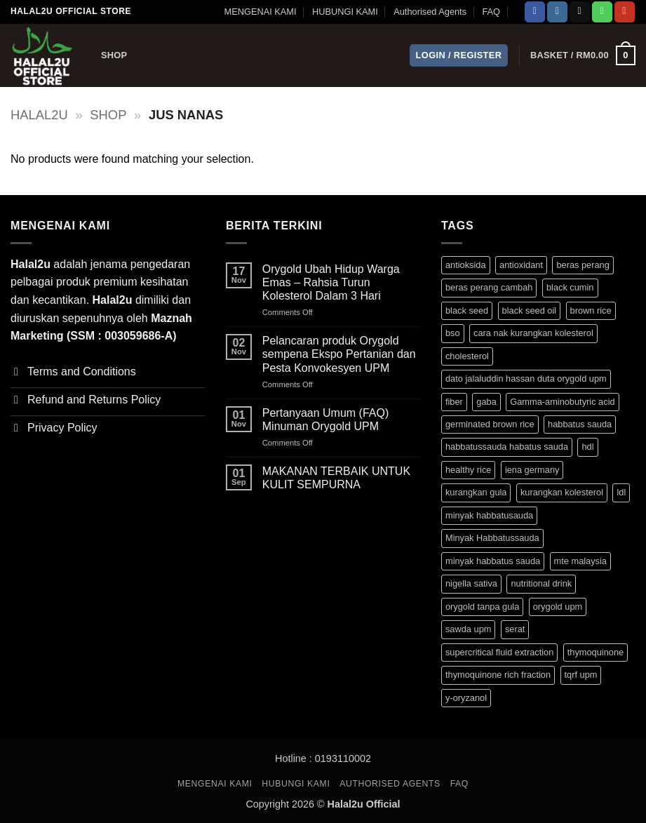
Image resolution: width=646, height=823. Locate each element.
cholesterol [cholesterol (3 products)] (467, 356)
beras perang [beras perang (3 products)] (582, 265)
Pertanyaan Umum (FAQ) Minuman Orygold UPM (325, 419)
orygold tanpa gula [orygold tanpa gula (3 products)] (482, 606)
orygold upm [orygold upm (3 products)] (557, 606)
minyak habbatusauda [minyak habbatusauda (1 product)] (489, 515)
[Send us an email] (580, 11)
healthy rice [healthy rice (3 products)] (468, 469)
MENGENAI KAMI (260, 11)
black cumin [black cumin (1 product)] (570, 287)
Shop (114, 55)
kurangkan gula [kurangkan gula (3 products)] (476, 492)
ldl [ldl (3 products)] (621, 492)
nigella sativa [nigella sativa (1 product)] (471, 583)
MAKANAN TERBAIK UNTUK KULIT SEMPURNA (336, 477)
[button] (459, 55)
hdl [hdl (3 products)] (587, 446)
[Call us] (602, 11)
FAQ (491, 11)
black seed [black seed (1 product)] (466, 310)
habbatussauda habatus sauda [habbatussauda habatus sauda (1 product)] (506, 446)
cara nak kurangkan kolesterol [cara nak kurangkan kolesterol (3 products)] (533, 333)
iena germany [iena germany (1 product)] (532, 469)
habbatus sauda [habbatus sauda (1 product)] (580, 424)
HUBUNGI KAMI (345, 11)
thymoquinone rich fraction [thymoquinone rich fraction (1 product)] (498, 674)
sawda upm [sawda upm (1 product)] (468, 629)
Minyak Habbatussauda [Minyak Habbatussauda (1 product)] (492, 538)
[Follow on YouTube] (624, 11)
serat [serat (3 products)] (515, 629)
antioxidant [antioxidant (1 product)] (521, 265)
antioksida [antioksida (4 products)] (465, 265)
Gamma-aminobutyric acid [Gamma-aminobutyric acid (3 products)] (562, 401)
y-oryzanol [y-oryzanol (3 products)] (466, 697)
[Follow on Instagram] (557, 11)
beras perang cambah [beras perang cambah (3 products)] (489, 287)
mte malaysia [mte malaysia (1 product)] (580, 561)
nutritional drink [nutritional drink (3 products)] (541, 583)
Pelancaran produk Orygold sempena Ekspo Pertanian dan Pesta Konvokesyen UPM (339, 354)
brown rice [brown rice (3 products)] (591, 310)
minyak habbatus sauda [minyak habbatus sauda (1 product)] (492, 561)
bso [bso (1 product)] (452, 333)
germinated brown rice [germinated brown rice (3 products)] (489, 424)
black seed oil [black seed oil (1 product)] (529, 310)
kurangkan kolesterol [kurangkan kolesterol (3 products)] (561, 492)
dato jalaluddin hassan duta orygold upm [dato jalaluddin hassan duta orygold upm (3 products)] (526, 378)
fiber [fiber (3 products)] (454, 401)
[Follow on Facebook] (535, 11)
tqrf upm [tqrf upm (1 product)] (581, 674)
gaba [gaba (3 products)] (486, 401)
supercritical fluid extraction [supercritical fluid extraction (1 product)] (499, 652)
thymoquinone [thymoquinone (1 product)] (595, 652)
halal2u (39, 114)
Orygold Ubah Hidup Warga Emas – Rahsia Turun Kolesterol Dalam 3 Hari (331, 282)
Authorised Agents (429, 11)
